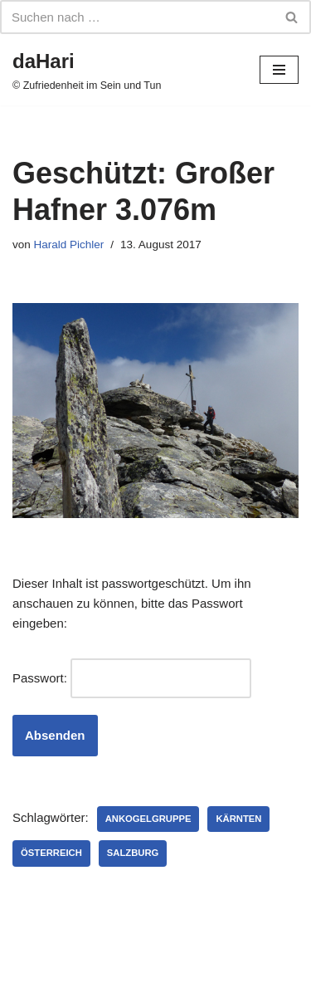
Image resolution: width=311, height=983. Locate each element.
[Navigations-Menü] (279, 70)
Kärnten (238, 819)
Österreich (51, 853)
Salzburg (133, 853)
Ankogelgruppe (148, 819)
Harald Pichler (69, 244)
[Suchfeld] (137, 17)
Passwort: (131, 678)
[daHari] (86, 70)
